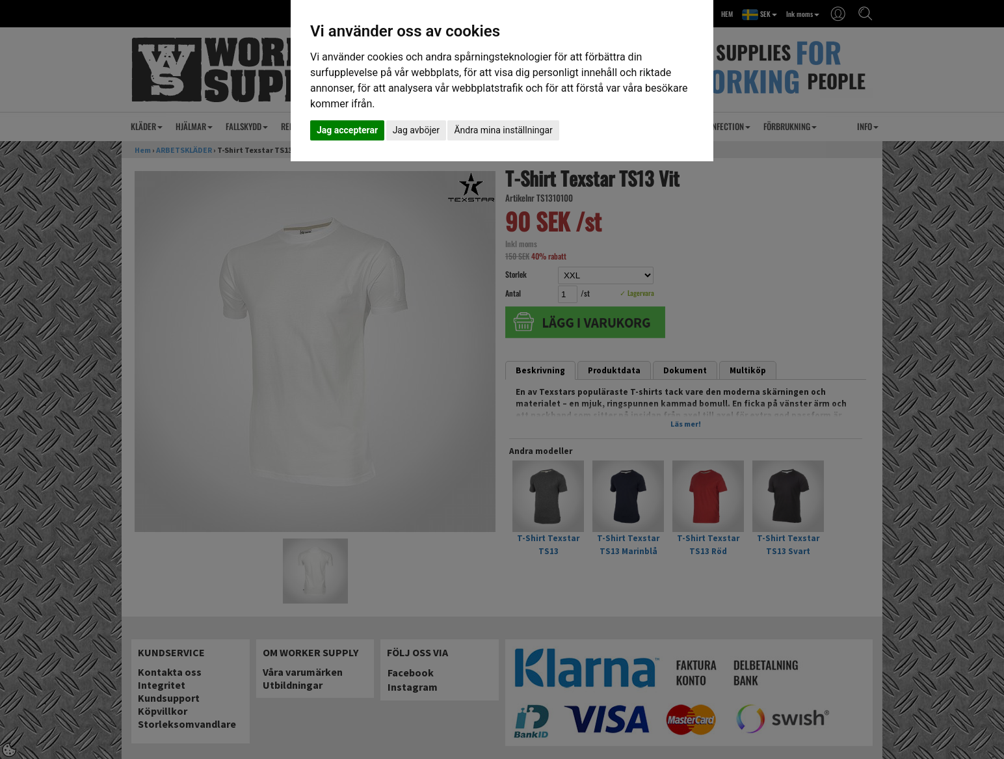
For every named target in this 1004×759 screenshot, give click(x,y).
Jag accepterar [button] (347, 130)
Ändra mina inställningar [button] (503, 130)
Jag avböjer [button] (416, 130)
